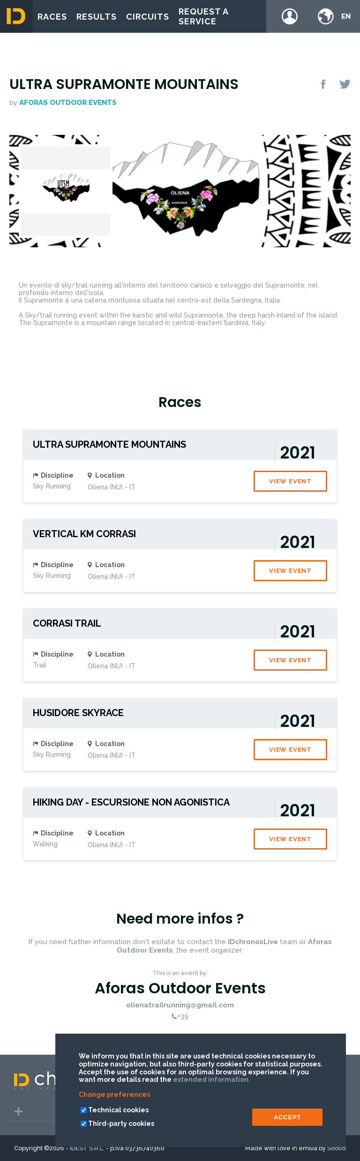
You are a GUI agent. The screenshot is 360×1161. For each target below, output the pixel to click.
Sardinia (236, 322)
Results (96, 17)
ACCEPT (287, 1117)
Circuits (147, 17)
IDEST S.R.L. (87, 1148)
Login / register (289, 16)
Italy (258, 322)
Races (52, 17)
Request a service (203, 16)
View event (290, 481)
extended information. (211, 1079)
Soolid (336, 1148)
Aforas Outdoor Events (68, 102)
